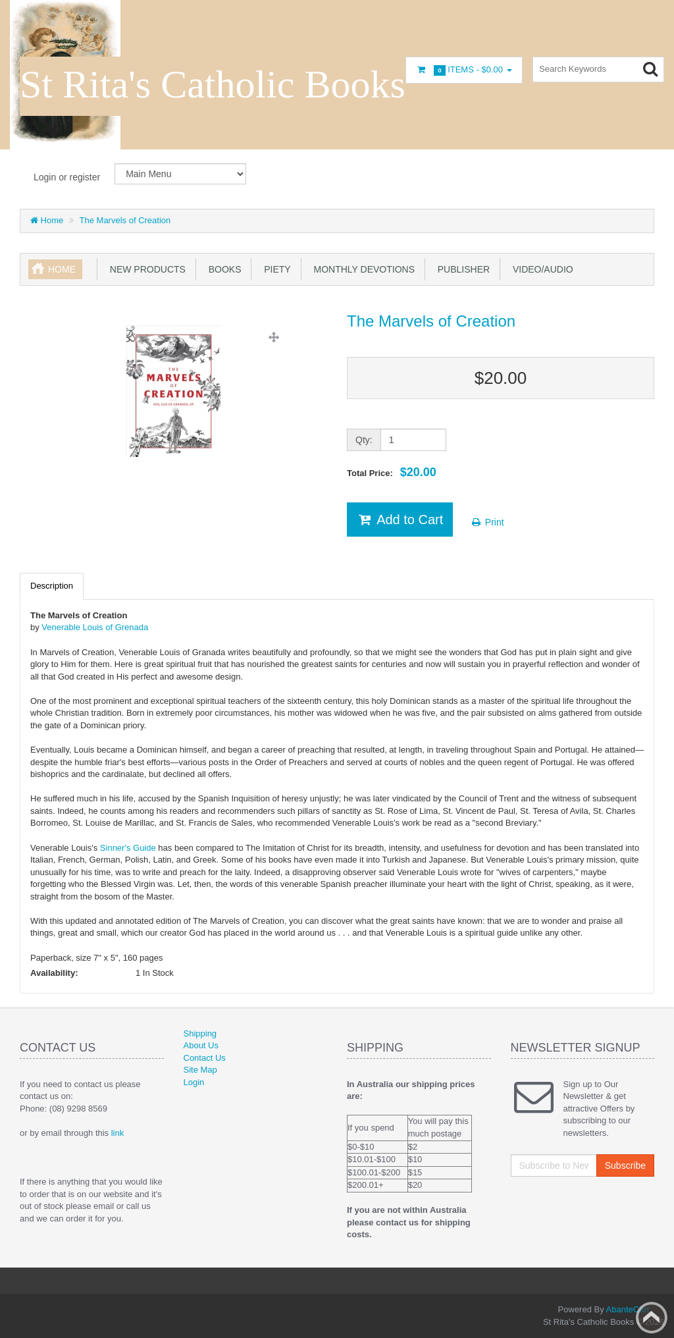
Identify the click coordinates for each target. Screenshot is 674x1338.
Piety (274, 269)
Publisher (461, 269)
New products (145, 269)
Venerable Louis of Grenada (94, 627)
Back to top (652, 1317)
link (117, 1133)
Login (194, 1082)
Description (51, 586)
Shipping (200, 1033)
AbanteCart (628, 1309)
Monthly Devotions (362, 269)
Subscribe (625, 1165)
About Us (201, 1045)
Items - (464, 70)
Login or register (67, 177)
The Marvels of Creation (125, 220)
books (222, 269)
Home (46, 220)
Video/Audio (540, 269)
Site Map (200, 1070)
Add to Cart (400, 519)
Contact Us (205, 1058)
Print (487, 522)
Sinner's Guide (128, 848)
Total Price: (391, 472)
